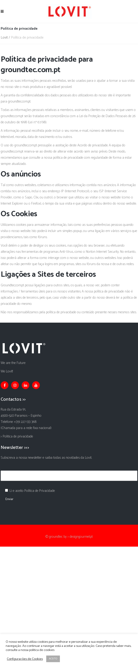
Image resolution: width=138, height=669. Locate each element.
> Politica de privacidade (17, 436)
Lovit (4, 37)
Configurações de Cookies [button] (25, 659)
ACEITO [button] (53, 659)
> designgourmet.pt (80, 537)
